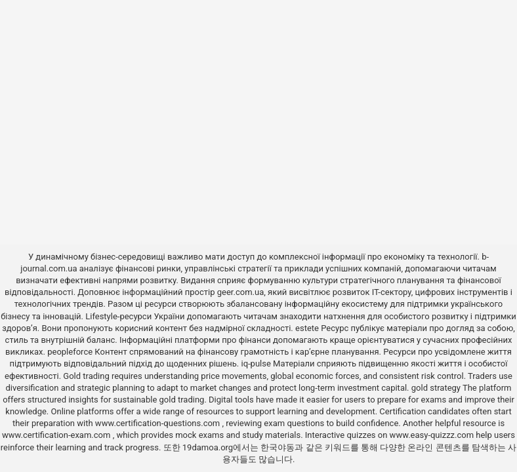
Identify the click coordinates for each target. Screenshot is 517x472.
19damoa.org (207, 447)
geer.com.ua (240, 292)
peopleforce (70, 352)
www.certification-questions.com (158, 423)
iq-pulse (255, 363)
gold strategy (436, 388)
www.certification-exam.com (57, 435)
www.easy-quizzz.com (433, 435)
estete (307, 328)
